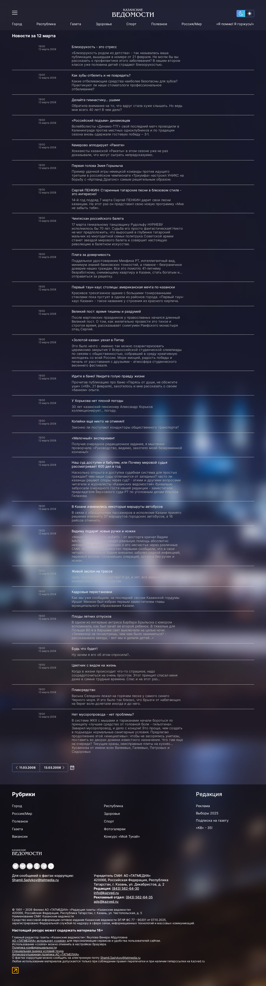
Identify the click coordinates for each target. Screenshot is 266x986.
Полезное (159, 24)
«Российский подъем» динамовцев (101, 120)
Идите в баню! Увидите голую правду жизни (108, 376)
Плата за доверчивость (91, 255)
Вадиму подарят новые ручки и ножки (103, 531)
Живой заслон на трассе (92, 571)
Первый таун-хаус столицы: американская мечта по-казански (123, 287)
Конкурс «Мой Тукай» (122, 836)
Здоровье (104, 24)
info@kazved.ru (106, 893)
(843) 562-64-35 (139, 897)
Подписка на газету (212, 820)
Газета (75, 24)
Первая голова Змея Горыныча (97, 166)
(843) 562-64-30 (125, 888)
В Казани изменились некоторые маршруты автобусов (117, 506)
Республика (46, 24)
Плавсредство (83, 690)
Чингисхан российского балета (98, 218)
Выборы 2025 (207, 813)
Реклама (203, 806)
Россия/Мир (192, 24)
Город (17, 24)
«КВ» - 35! (204, 828)
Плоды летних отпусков (91, 616)
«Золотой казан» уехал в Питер (98, 340)
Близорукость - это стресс (94, 47)
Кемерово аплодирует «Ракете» (98, 145)
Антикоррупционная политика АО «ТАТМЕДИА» (45, 954)
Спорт (131, 24)
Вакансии (20, 836)
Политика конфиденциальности (34, 947)
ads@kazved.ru (106, 901)
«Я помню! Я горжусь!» (235, 24)
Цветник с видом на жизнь (94, 665)
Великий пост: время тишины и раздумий (106, 311)
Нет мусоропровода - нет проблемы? (103, 714)
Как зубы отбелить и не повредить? (101, 75)
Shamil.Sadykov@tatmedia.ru (35, 880)
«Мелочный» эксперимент (93, 438)
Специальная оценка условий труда (38, 951)
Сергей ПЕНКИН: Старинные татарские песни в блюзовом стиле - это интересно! (126, 192)
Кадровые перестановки (92, 592)
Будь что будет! (84, 649)
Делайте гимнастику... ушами (96, 100)
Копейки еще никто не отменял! (98, 421)
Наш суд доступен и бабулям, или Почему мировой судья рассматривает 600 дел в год (119, 464)
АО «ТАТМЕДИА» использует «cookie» (39, 940)
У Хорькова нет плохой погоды (97, 401)
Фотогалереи (115, 829)
